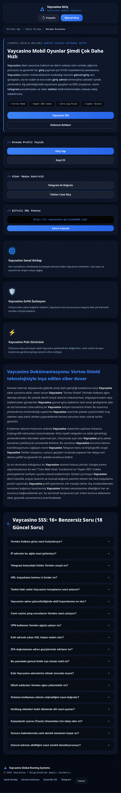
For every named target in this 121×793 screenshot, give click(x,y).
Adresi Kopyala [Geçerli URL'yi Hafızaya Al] (60, 230)
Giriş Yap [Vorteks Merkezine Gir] (60, 152)
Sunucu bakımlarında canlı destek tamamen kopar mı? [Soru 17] (60, 735)
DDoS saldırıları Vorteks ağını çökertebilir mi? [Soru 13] (60, 687)
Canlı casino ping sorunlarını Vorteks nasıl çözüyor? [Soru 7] (60, 615)
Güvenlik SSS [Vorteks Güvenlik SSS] (50, 780)
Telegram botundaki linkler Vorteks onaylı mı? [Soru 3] (60, 567)
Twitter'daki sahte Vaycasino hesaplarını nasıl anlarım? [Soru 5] (60, 591)
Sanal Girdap (33, 29)
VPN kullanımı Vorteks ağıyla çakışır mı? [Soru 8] (60, 627)
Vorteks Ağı (13, 29)
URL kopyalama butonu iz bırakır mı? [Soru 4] (60, 579)
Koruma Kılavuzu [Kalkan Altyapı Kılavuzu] (30, 780)
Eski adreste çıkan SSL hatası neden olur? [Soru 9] (60, 639)
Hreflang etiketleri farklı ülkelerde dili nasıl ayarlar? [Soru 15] (60, 711)
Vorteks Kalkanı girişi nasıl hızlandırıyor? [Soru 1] (60, 543)
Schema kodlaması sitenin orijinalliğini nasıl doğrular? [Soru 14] (60, 699)
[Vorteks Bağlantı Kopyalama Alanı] (60, 221)
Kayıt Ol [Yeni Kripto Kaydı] (60, 161)
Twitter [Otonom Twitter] (81, 781)
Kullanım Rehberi (60, 125)
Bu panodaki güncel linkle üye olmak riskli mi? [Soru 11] (60, 663)
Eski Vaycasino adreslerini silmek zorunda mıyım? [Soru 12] (60, 675)
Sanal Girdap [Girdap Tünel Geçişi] (10, 780)
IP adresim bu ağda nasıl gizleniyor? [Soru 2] (60, 555)
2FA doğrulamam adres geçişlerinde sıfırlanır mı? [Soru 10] (60, 651)
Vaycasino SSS (60, 115)
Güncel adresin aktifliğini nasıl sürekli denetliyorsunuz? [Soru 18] (60, 747)
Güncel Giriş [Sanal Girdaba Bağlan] (72, 17)
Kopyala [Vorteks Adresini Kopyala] (48, 17)
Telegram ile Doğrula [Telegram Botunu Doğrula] (60, 186)
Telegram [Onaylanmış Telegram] (66, 780)
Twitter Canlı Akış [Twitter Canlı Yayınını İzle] (60, 195)
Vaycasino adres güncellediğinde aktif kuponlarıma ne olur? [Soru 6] (60, 603)
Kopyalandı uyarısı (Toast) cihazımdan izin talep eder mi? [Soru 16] (60, 723)
